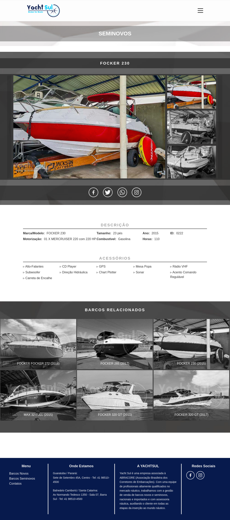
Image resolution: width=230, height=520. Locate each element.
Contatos (15, 483)
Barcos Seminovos (22, 478)
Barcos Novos (19, 473)
